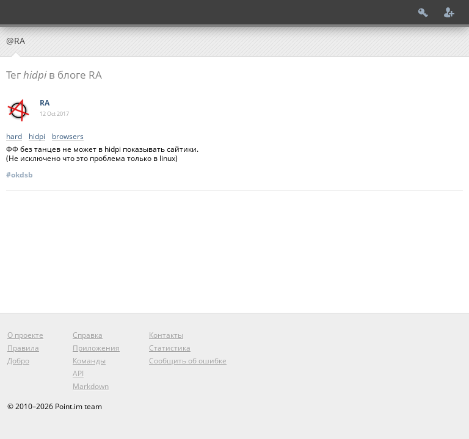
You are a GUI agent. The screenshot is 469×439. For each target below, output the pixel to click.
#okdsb (19, 175)
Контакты (166, 335)
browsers (68, 137)
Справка (88, 335)
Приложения (96, 347)
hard (14, 137)
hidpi (37, 137)
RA (44, 103)
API (78, 373)
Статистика (170, 347)
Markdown (91, 386)
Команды (89, 360)
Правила (23, 347)
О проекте (25, 335)
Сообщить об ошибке (188, 360)
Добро (18, 360)
